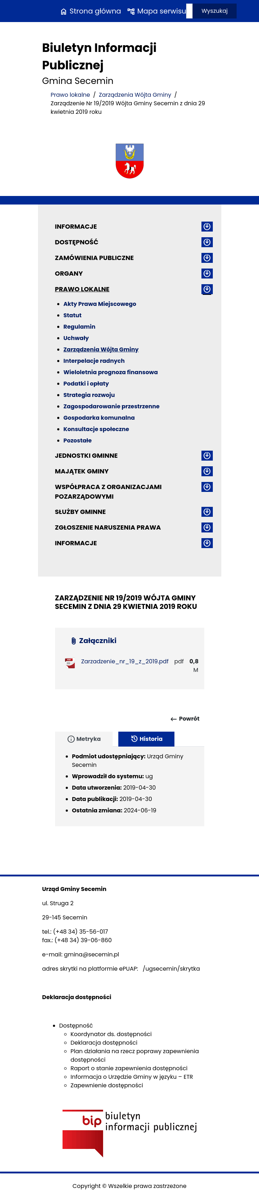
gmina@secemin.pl (91, 954)
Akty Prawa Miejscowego (100, 304)
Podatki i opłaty (86, 384)
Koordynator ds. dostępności (111, 1034)
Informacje (76, 226)
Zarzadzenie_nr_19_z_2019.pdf (125, 661)
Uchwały (76, 338)
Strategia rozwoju (89, 395)
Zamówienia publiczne (94, 257)
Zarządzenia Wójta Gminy (135, 95)
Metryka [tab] (84, 739)
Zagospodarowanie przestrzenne (112, 406)
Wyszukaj (214, 11)
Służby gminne (80, 511)
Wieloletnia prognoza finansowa (111, 372)
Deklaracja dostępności (104, 1043)
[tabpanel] (129, 786)
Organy (69, 273)
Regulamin (80, 327)
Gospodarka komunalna (99, 418)
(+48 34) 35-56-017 (80, 932)
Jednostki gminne (86, 455)
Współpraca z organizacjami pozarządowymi (108, 491)
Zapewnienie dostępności (107, 1085)
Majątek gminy (82, 471)
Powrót (184, 719)
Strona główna (90, 11)
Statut (73, 315)
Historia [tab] (146, 739)
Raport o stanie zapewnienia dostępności (129, 1068)
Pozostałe (78, 440)
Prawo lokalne (70, 95)
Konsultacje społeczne (96, 429)
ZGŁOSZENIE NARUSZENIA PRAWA (108, 527)
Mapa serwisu (156, 11)
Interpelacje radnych (94, 361)
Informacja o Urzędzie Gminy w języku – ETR (132, 1077)
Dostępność (76, 242)
